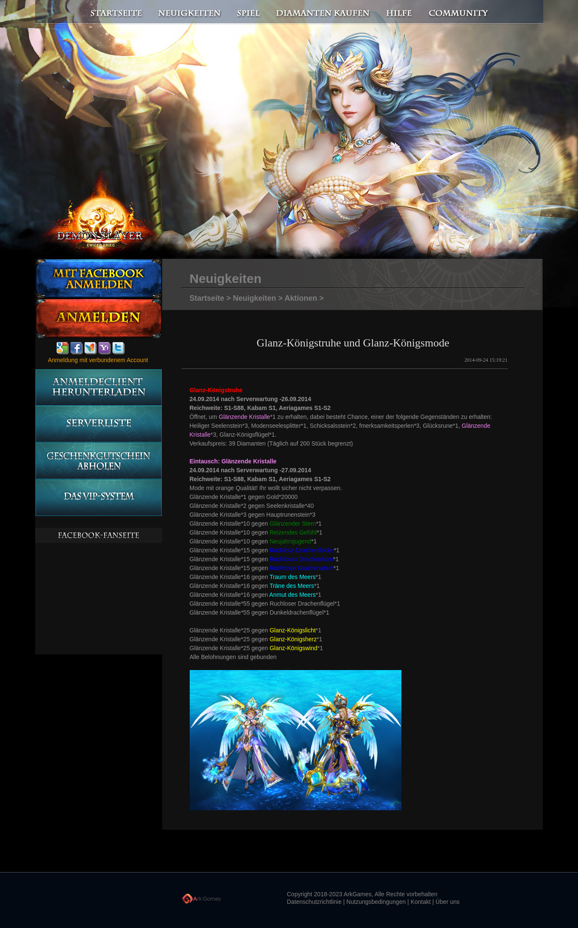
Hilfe (399, 12)
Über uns (448, 901)
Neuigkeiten (188, 12)
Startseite (111, 12)
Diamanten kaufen (323, 12)
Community (460, 12)
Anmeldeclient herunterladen (98, 387)
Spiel (249, 12)
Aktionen (301, 298)
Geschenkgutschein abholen (98, 461)
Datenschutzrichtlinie (314, 901)
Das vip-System (98, 497)
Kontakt (421, 901)
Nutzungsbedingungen (376, 901)
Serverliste (98, 424)
